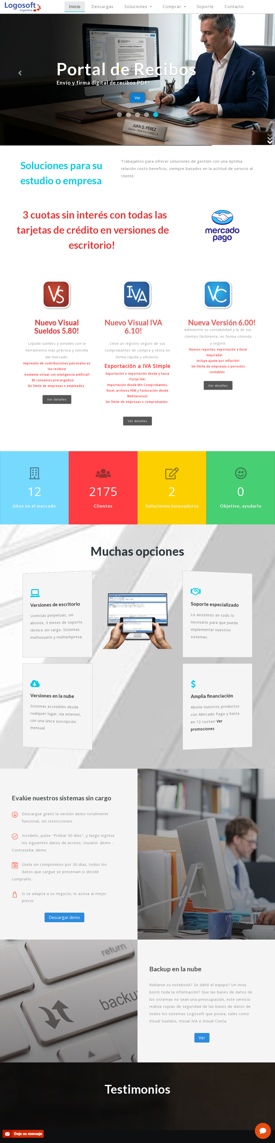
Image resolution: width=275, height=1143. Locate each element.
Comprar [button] (173, 6)
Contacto (234, 6)
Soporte (205, 6)
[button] (20, 73)
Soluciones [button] (136, 6)
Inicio (77, 6)
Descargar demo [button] (46, 917)
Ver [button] (137, 97)
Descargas (102, 6)
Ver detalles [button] (57, 384)
